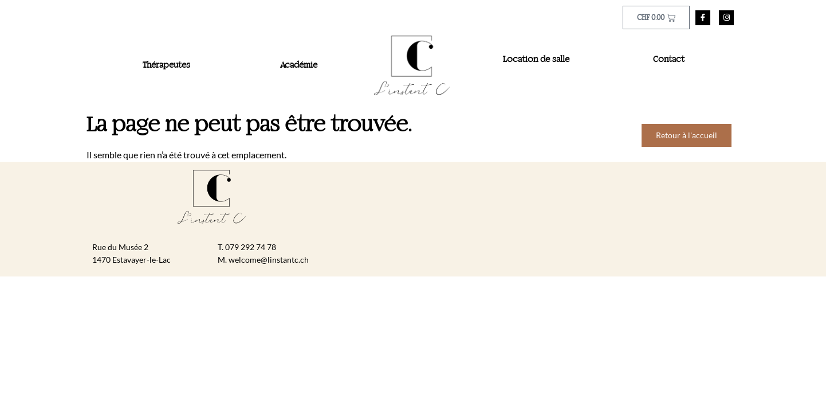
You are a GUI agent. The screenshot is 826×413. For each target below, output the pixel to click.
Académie (298, 65)
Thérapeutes (166, 65)
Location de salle (536, 59)
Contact (669, 59)
